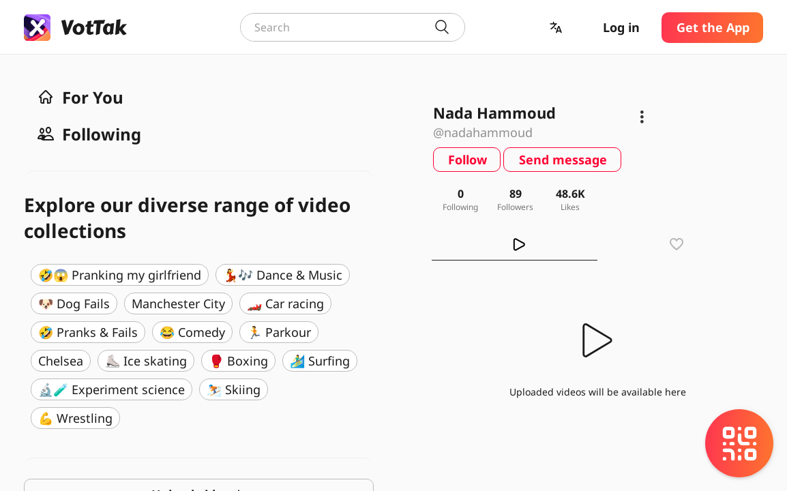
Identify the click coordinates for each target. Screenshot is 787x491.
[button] (557, 27)
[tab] (514, 244)
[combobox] (352, 27)
